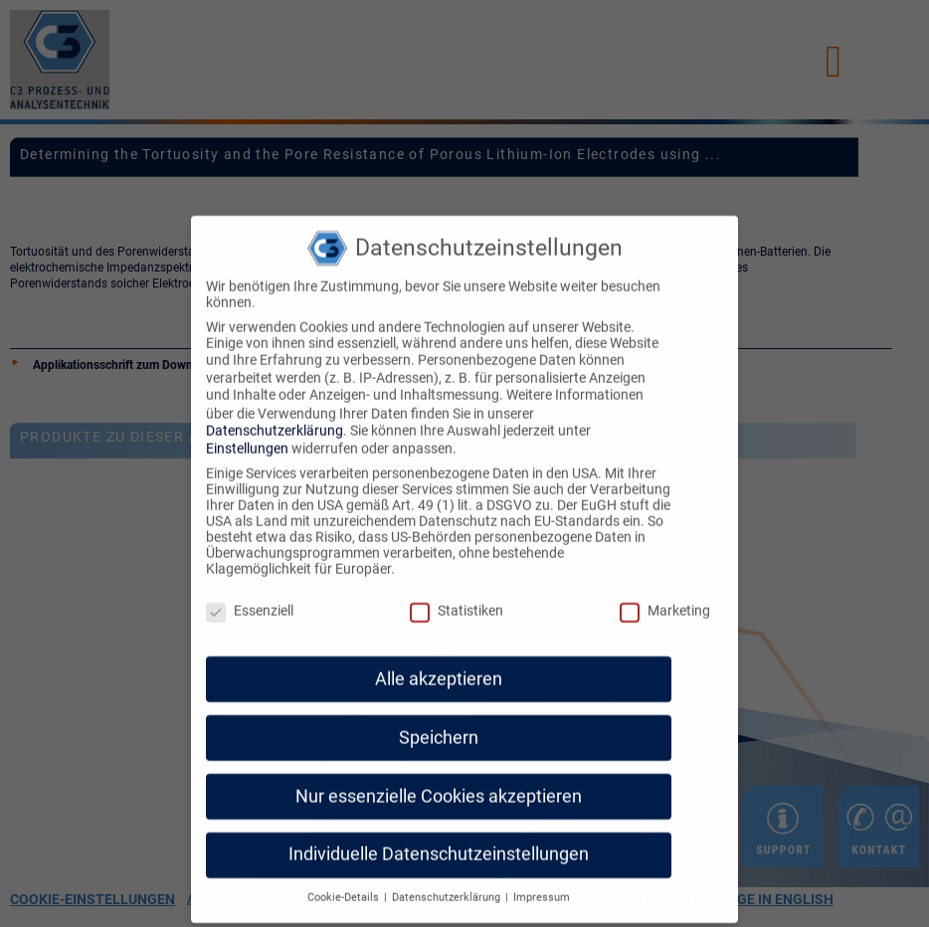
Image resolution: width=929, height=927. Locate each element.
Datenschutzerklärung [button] (447, 884)
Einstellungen (247, 436)
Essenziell (249, 598)
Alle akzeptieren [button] (438, 665)
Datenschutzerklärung (274, 417)
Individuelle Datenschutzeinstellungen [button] (438, 841)
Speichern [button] (438, 724)
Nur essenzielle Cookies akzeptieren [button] (438, 783)
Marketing (665, 598)
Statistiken (456, 598)
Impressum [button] (541, 884)
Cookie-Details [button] (344, 884)
